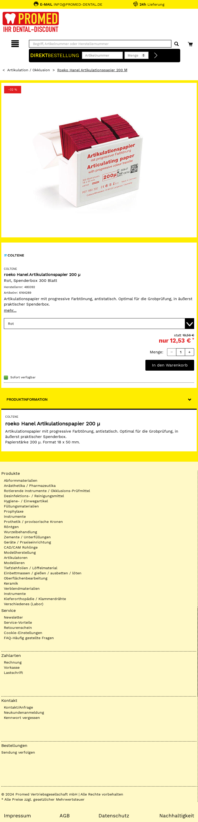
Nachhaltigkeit (176, 816)
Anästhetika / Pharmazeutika (30, 486)
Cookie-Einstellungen (23, 633)
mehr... (10, 310)
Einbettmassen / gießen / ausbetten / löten (42, 573)
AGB (65, 816)
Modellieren (14, 563)
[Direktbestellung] (156, 55)
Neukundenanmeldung (24, 712)
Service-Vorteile (18, 622)
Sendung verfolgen (18, 752)
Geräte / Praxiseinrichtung (27, 542)
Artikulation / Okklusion (28, 70)
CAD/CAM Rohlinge (21, 547)
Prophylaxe (13, 511)
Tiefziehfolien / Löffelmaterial (30, 568)
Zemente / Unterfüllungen (27, 537)
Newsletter (13, 617)
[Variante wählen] (99, 323)
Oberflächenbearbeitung (25, 578)
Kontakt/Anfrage (18, 707)
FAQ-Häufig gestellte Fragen (29, 638)
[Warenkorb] (191, 42)
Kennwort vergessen (22, 718)
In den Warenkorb (170, 365)
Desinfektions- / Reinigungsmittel (34, 496)
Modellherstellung (20, 552)
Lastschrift (13, 673)
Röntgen (11, 527)
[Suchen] (176, 44)
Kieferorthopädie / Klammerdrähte (35, 599)
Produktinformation (26, 399)
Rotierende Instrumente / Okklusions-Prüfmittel (47, 491)
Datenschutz (113, 816)
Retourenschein (18, 628)
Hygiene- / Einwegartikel (26, 501)
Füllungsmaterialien (21, 506)
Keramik (11, 583)
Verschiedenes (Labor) (23, 604)
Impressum (17, 816)
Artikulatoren (16, 558)
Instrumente (15, 516)
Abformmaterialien (20, 480)
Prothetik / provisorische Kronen (33, 522)
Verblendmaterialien (22, 588)
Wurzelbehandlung (20, 532)
